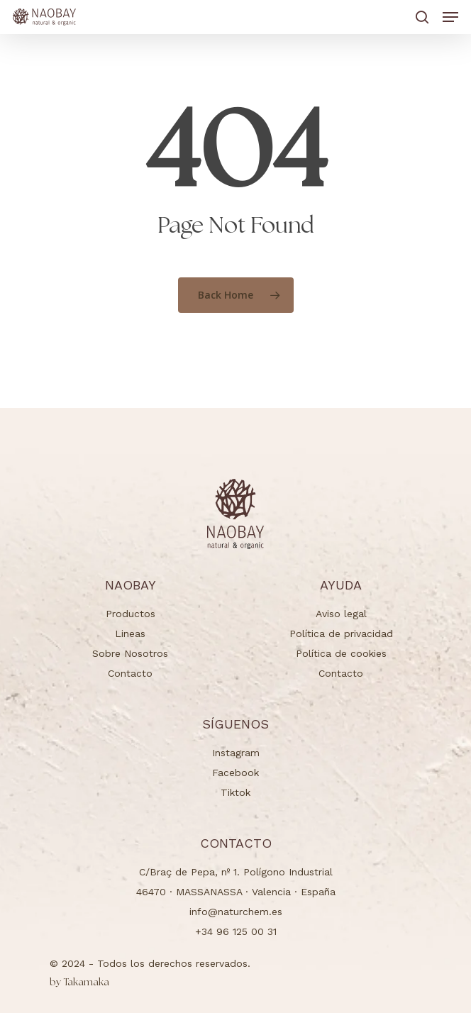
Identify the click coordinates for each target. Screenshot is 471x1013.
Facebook (235, 772)
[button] (450, 17)
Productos (130, 613)
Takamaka (79, 982)
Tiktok (235, 792)
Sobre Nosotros (130, 653)
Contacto (130, 673)
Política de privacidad (341, 633)
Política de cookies (341, 653)
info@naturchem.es (235, 911)
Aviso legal (341, 613)
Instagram (236, 752)
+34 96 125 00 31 (236, 931)
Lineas (130, 633)
